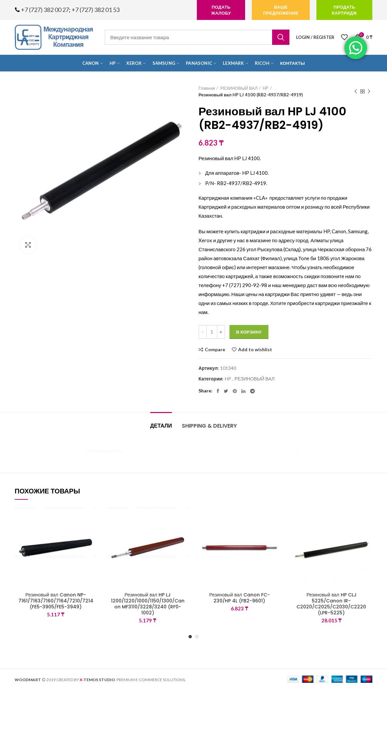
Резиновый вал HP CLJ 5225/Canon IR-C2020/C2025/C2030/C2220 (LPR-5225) (331, 604)
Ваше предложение (280, 10)
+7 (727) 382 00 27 (45, 9)
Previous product (356, 91)
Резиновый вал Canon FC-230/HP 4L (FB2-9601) (239, 598)
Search (280, 37)
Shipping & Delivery (209, 426)
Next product (369, 91)
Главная (206, 88)
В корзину (249, 332)
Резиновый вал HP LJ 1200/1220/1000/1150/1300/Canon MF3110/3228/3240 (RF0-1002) (148, 604)
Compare (215, 349)
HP (265, 88)
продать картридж (344, 10)
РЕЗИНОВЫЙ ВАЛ (238, 88)
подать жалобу (221, 10)
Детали (161, 426)
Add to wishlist (255, 349)
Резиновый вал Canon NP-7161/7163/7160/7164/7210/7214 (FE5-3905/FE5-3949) (55, 601)
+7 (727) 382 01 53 (96, 9)
